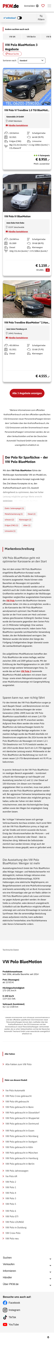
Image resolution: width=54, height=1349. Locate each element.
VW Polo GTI (11, 1216)
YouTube (14, 1341)
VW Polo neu (12, 1238)
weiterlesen (7, 501)
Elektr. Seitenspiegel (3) (14, 508)
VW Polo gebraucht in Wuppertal (22, 1118)
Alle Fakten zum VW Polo (18, 1064)
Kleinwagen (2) (25, 520)
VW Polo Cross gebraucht (18, 1096)
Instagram (14, 1326)
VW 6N (12, 36)
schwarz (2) (9, 520)
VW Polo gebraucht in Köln (19, 1147)
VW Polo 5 (26, 671)
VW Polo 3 (10, 1198)
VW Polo (10, 600)
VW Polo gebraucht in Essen (19, 1130)
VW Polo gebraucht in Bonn (19, 1107)
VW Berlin (31, 36)
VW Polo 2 (10, 1181)
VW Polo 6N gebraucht (17, 1101)
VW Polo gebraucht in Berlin (19, 1163)
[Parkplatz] (43, 6)
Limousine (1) (10, 531)
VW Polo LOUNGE (14, 1222)
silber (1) (26, 525)
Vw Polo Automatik (15, 1090)
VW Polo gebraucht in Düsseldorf (22, 1112)
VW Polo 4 (10, 1193)
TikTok (12, 1333)
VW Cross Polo (12, 1233)
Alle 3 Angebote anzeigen (27, 393)
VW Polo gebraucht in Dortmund (22, 1123)
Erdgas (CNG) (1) (11, 525)
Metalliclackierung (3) (14, 514)
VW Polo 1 (10, 1187)
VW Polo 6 (10, 1211)
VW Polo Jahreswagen (16, 1170)
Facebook (14, 1319)
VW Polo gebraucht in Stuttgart (21, 1141)
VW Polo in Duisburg (15, 1227)
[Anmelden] (31, 6)
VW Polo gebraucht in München (21, 1152)
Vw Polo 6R (11, 1176)
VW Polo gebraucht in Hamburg (21, 1158)
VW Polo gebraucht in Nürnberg (21, 1136)
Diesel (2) (31, 514)
